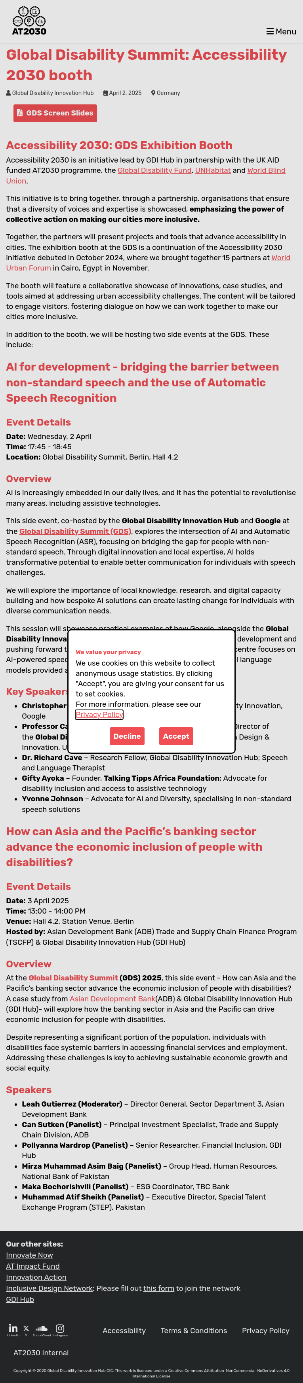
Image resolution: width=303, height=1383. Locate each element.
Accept (176, 736)
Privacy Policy (99, 714)
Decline (127, 736)
